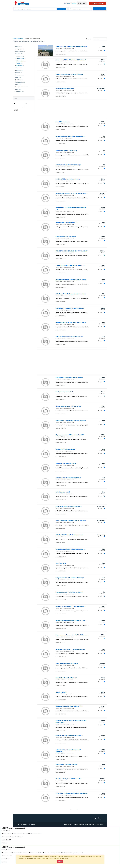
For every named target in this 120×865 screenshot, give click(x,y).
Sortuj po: (88, 38)
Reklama (76, 824)
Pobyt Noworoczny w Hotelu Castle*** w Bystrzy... (71, 520)
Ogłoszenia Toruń (18, 38)
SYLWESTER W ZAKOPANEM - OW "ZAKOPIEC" (70, 265)
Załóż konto (67, 3)
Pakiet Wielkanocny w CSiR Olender (67, 663)
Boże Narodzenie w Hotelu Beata (66, 236)
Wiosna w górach (61, 692)
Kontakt (97, 824)
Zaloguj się (73, 3)
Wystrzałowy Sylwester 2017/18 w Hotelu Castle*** (72, 193)
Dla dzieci (17, 72)
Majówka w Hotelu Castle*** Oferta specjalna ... (70, 606)
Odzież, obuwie (19, 82)
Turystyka (27, 38)
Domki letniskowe (20, 58)
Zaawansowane (61, 8)
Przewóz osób (19, 65)
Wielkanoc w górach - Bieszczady (66, 150)
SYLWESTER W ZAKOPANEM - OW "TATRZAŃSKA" (71, 251)
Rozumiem (60, 861)
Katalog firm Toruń (68, 824)
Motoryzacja (18, 49)
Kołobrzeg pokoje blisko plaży (65, 88)
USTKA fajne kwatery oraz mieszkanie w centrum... (71, 793)
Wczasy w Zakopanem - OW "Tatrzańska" (69, 406)
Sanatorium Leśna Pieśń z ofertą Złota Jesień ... (70, 136)
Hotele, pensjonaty (20, 60)
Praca (16, 46)
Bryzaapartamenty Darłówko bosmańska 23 (69, 592)
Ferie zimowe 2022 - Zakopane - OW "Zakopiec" (71, 60)
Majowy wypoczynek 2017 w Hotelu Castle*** (70, 435)
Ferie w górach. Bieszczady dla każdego (68, 165)
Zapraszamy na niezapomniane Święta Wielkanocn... (72, 635)
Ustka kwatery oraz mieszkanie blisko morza (69, 337)
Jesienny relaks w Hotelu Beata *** (66, 222)
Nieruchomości (19, 51)
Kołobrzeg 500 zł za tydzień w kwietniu (68, 179)
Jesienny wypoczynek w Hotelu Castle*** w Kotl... (71, 279)
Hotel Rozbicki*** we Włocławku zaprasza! (69, 535)
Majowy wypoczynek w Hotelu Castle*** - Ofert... (71, 620)
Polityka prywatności (89, 824)
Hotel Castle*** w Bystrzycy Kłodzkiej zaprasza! (71, 420)
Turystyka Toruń (59, 48)
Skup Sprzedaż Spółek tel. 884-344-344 (69, 779)
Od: (15, 103)
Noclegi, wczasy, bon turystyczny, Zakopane (69, 74)
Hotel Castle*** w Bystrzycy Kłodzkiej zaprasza (70, 294)
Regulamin (81, 824)
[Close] (102, 856)
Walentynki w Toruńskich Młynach (66, 678)
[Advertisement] (60, 24)
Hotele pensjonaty (35, 38)
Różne (16, 84)
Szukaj (100, 9)
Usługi (16, 89)
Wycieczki (18, 68)
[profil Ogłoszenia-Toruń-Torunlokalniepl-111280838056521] (95, 818)
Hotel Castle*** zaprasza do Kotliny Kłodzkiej (70, 308)
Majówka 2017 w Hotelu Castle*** (66, 449)
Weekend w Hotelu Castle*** (65, 392)
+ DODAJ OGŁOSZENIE (97, 3)
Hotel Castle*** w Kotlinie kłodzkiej (66, 764)
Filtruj (15, 110)
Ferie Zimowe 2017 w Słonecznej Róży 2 (68, 478)
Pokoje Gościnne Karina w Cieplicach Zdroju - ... (70, 549)
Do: (26, 103)
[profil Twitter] (99, 818)
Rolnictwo (17, 79)
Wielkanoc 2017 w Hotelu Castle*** (67, 463)
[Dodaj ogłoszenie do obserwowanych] (104, 50)
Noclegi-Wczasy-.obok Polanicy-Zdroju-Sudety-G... (72, 46)
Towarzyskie (18, 91)
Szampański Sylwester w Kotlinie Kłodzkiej (69, 506)
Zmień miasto (81, 3)
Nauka (17, 77)
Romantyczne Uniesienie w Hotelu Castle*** (69, 377)
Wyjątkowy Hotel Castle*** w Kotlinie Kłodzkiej (70, 649)
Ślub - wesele (18, 75)
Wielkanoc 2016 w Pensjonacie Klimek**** (69, 706)
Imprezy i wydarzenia (20, 86)
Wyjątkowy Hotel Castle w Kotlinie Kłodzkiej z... (70, 578)
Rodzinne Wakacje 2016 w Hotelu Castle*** (69, 735)
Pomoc (101, 824)
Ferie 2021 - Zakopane (63, 122)
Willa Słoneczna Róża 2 (63, 492)
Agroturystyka (19, 56)
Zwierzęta (17, 70)
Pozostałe (18, 63)
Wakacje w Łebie (61, 563)
